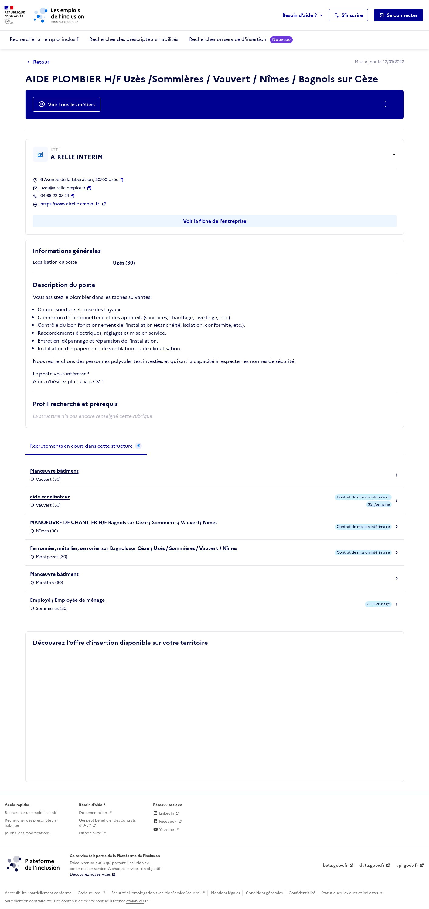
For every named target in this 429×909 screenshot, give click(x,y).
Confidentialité (302, 893)
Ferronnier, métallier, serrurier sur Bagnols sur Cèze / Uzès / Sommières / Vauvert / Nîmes (133, 548)
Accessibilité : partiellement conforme (38, 893)
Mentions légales (225, 893)
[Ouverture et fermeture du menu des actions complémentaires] (386, 104)
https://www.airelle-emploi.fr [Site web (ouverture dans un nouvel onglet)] (70, 204)
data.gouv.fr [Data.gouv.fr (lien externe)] (372, 865)
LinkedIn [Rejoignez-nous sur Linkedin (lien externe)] (163, 813)
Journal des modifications (27, 833)
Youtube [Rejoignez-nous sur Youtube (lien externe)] (163, 829)
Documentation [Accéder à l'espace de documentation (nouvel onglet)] (93, 812)
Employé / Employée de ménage (67, 599)
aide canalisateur (50, 496)
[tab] (86, 446)
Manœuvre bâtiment (54, 470)
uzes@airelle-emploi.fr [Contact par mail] (63, 188)
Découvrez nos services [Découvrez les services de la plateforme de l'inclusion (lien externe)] (90, 874)
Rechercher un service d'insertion (241, 39)
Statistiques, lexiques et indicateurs (351, 893)
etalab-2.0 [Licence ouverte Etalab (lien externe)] (135, 901)
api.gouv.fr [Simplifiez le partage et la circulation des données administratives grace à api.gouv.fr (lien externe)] (407, 865)
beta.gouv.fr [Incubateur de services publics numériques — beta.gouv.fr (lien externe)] (335, 865)
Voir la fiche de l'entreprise (214, 221)
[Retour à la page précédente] (40, 62)
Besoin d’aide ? (299, 15)
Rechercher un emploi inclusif (44, 39)
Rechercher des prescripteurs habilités (133, 39)
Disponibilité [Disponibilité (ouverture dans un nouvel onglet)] (90, 833)
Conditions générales (264, 893)
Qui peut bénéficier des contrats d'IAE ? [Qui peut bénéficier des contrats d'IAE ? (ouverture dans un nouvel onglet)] (107, 823)
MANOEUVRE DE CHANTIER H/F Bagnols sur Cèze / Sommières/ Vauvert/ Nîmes (123, 522)
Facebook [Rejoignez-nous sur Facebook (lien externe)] (165, 821)
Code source (89, 893)
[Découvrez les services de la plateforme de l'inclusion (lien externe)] (34, 863)
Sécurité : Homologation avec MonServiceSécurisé (155, 893)
